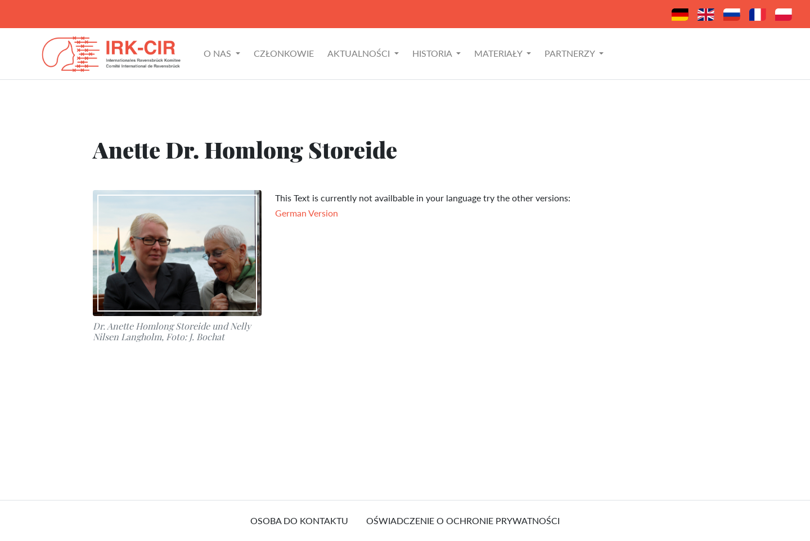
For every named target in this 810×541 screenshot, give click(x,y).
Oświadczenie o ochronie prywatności (463, 520)
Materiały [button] (499, 53)
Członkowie (284, 53)
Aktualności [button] (359, 53)
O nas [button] (218, 53)
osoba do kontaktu (299, 520)
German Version (306, 213)
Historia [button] (433, 53)
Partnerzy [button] (570, 53)
